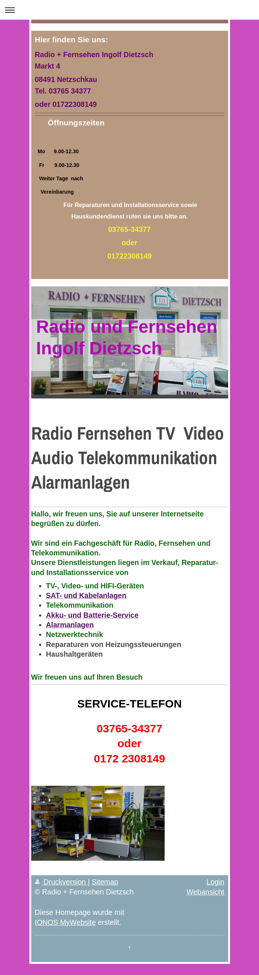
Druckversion (61, 882)
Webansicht (205, 892)
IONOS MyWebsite (65, 922)
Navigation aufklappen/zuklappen (129, 10)
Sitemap (105, 882)
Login (215, 882)
